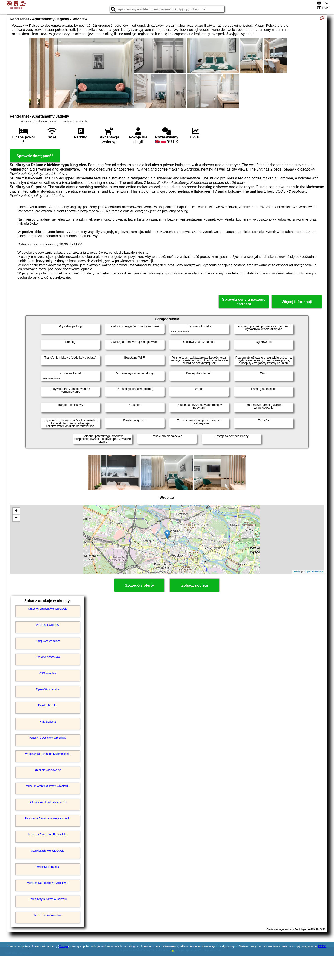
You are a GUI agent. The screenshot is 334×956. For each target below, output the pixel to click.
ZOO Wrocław (47, 673)
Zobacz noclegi (194, 585)
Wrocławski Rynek (47, 866)
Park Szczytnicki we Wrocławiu (48, 899)
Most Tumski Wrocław (47, 915)
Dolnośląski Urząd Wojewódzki (48, 802)
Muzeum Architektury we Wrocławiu (47, 786)
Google (63, 946)
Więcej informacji (297, 302)
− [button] (16, 518)
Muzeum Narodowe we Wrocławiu (47, 883)
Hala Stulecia (48, 721)
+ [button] (16, 511)
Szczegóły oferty (139, 585)
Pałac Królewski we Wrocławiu (47, 737)
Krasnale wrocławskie (47, 770)
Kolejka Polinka (47, 705)
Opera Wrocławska (47, 689)
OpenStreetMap (314, 571)
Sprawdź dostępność (35, 156)
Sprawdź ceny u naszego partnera (243, 301)
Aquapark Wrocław (47, 625)
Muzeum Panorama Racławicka (47, 834)
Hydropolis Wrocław (47, 657)
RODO (322, 946)
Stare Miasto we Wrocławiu (47, 850)
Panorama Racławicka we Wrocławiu (47, 818)
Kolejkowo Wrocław (48, 641)
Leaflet (296, 571)
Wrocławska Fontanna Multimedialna (47, 754)
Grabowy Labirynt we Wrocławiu (47, 608)
